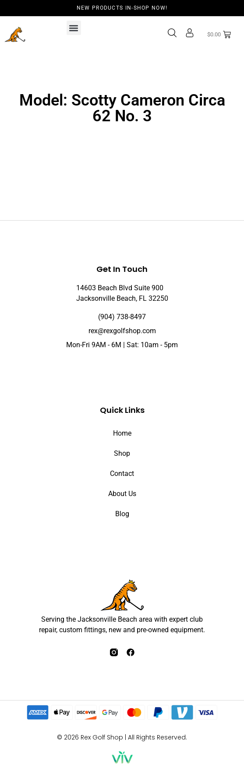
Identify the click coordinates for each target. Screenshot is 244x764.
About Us (122, 493)
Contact (122, 473)
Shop (122, 453)
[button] (74, 28)
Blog (122, 514)
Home (122, 433)
